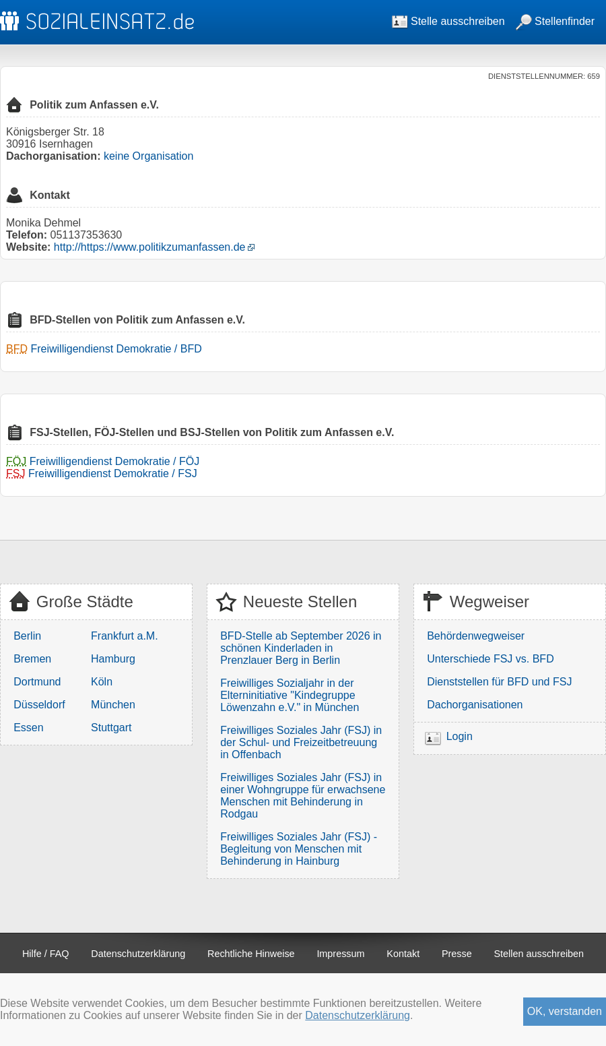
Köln (101, 681)
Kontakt (402, 953)
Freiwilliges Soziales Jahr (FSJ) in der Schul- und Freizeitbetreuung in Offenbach (301, 742)
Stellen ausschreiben (539, 953)
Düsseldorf (39, 704)
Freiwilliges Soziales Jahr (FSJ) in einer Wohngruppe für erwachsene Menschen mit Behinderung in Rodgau (302, 796)
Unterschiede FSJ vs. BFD (490, 659)
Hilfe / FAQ (45, 953)
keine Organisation (148, 156)
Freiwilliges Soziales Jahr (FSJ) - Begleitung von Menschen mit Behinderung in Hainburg (298, 849)
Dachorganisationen (475, 704)
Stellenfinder (555, 21)
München (113, 704)
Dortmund (37, 681)
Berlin (27, 636)
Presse (457, 953)
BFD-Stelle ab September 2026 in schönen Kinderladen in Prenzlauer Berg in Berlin (300, 648)
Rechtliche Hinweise (251, 953)
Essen (28, 727)
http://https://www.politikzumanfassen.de (150, 247)
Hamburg (113, 659)
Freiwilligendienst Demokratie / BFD (115, 349)
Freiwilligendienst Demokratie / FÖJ (115, 461)
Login (459, 736)
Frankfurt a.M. (124, 636)
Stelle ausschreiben (448, 21)
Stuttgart (111, 727)
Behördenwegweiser (476, 636)
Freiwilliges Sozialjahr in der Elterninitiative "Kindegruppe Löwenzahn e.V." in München (289, 695)
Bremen (32, 659)
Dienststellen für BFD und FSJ (499, 681)
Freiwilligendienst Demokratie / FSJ (112, 473)
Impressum (340, 953)
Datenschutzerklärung (138, 953)
